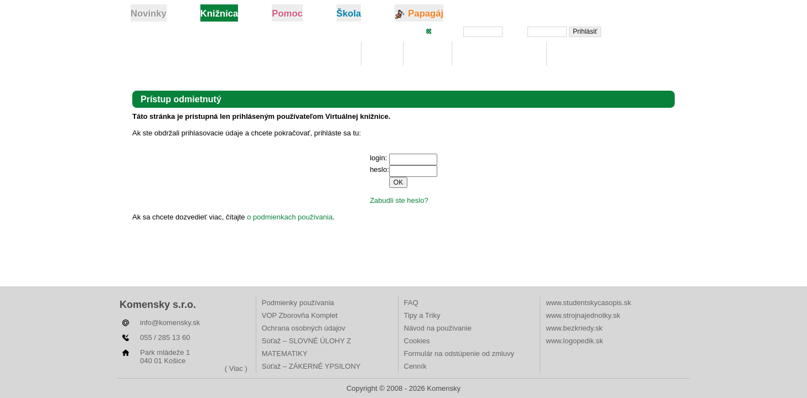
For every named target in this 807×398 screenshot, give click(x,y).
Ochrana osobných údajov (303, 328)
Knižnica (333, 54)
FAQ (411, 302)
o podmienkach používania (290, 217)
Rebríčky (575, 54)
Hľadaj (427, 54)
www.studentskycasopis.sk (588, 302)
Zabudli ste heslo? (643, 31)
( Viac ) (236, 368)
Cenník (415, 366)
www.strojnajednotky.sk (583, 315)
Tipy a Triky (422, 315)
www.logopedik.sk (574, 341)
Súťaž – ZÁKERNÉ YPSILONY (311, 366)
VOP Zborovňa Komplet (300, 315)
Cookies (417, 341)
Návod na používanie (438, 328)
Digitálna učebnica (499, 54)
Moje (382, 54)
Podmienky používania (298, 302)
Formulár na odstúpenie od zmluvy (459, 353)
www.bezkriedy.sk (574, 328)
